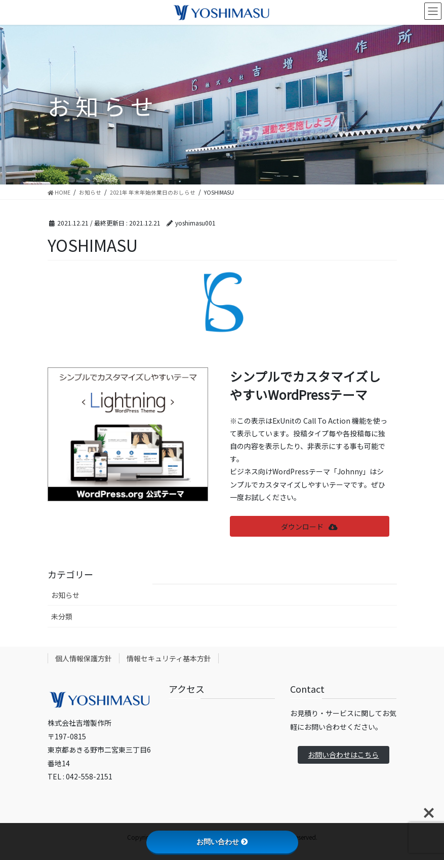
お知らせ (65, 595)
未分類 (61, 616)
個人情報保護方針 (83, 658)
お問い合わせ (222, 841)
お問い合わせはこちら (343, 755)
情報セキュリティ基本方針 (169, 658)
